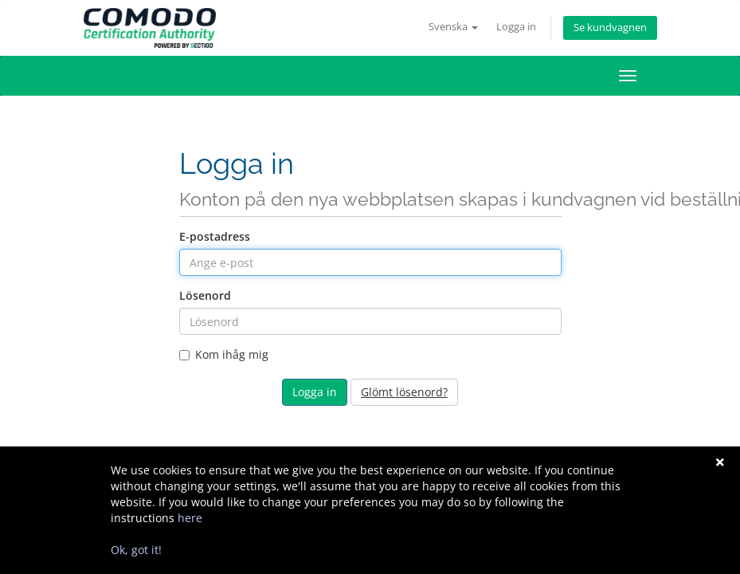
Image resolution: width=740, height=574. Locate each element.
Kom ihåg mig (223, 354)
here (190, 517)
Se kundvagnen (610, 27)
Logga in (516, 26)
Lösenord (205, 295)
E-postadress (214, 236)
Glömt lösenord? (404, 391)
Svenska (453, 26)
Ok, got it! (136, 549)
